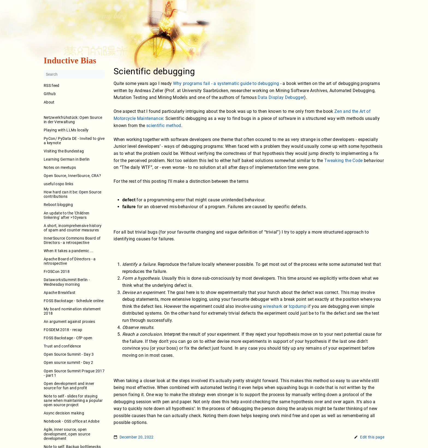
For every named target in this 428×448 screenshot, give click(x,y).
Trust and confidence (62, 346)
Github (50, 94)
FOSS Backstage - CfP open (68, 338)
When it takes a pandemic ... (68, 251)
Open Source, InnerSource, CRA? (72, 175)
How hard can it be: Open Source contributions (72, 194)
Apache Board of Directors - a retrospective (70, 261)
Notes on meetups (60, 167)
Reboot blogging (58, 205)
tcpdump (298, 306)
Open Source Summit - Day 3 (69, 354)
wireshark (272, 306)
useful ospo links (58, 184)
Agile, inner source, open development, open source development (67, 434)
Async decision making (64, 413)
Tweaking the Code (343, 160)
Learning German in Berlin (67, 159)
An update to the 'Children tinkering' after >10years (67, 215)
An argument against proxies (69, 321)
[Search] (74, 74)
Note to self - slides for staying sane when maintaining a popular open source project (73, 400)
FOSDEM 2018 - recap (63, 330)
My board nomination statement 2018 (72, 311)
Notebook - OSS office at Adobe (71, 421)
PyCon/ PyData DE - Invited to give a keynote (74, 140)
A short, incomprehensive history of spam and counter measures (73, 227)
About (74, 106)
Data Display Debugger (281, 97)
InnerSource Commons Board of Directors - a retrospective (72, 240)
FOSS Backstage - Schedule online (74, 301)
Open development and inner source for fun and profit (69, 385)
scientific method (163, 125)
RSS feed (52, 86)
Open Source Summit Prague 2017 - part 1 (74, 373)
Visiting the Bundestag (64, 151)
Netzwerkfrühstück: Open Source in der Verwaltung (73, 120)
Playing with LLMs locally (66, 130)
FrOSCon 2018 (57, 272)
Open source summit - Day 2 (68, 363)
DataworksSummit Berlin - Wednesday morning (67, 282)
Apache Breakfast (59, 292)
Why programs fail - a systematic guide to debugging (226, 83)
